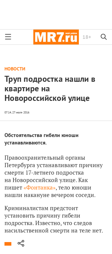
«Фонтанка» (40, 187)
